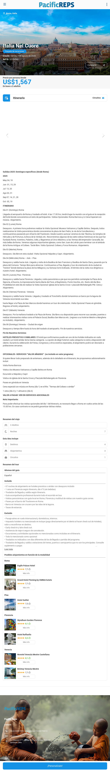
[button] (7, 135)
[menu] (107, 4)
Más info (26, 573)
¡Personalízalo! (55, 766)
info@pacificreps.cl (17, 736)
